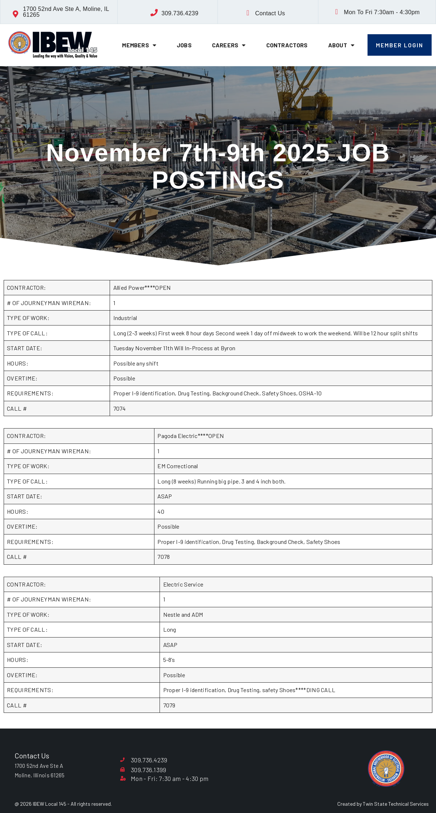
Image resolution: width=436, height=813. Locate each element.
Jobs (184, 45)
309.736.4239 (179, 13)
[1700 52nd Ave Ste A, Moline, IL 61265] (15, 14)
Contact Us (270, 13)
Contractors (287, 45)
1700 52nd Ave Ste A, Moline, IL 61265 (66, 12)
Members (139, 45)
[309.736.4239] (154, 12)
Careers (229, 45)
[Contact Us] (247, 12)
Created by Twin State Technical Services (383, 804)
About (341, 45)
